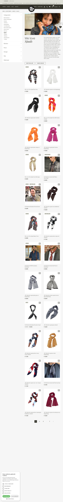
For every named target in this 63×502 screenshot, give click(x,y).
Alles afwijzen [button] (15, 496)
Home (3, 11)
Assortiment (8, 11)
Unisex (16, 6)
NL (56, 3)
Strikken (5, 36)
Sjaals (17, 11)
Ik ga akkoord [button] (6, 496)
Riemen (5, 31)
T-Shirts (5, 39)
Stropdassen (6, 37)
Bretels (5, 21)
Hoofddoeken (7, 26)
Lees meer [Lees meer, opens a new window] (8, 481)
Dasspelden (6, 24)
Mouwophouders (7, 27)
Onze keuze (40, 63)
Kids (12, 6)
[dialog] (10, 486)
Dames (8, 6)
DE (59, 3)
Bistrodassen (7, 17)
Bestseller (29, 63)
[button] (59, 7)
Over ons (40, 6)
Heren (4, 6)
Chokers (5, 22)
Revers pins (6, 29)
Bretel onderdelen (8, 19)
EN (58, 3)
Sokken (5, 34)
